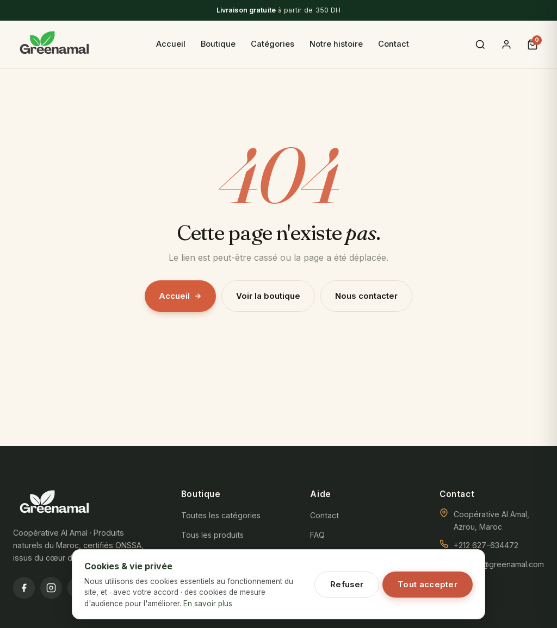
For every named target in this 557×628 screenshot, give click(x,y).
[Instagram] (51, 588)
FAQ (317, 534)
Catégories (272, 44)
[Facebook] (24, 588)
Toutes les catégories (221, 515)
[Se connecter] (506, 44)
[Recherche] (480, 44)
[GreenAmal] (54, 44)
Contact (393, 44)
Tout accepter (427, 584)
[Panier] (532, 44)
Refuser (346, 584)
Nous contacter (366, 296)
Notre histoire (336, 44)
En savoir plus (207, 603)
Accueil (170, 44)
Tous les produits (212, 534)
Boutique (218, 44)
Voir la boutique (268, 296)
